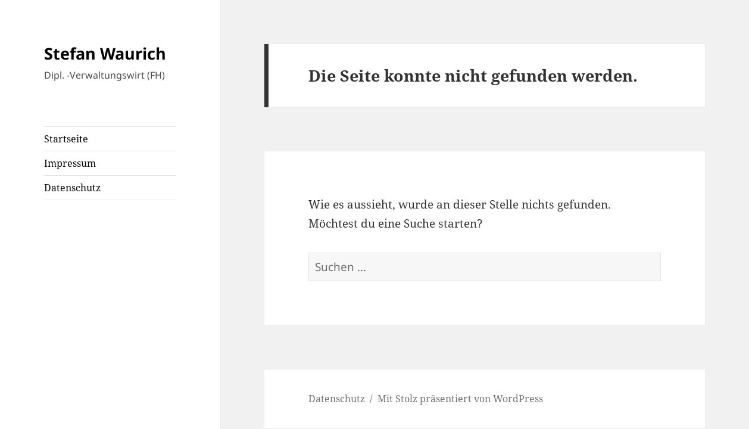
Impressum (70, 163)
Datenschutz (72, 187)
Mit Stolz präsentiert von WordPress (460, 398)
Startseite (66, 138)
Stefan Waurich (105, 53)
